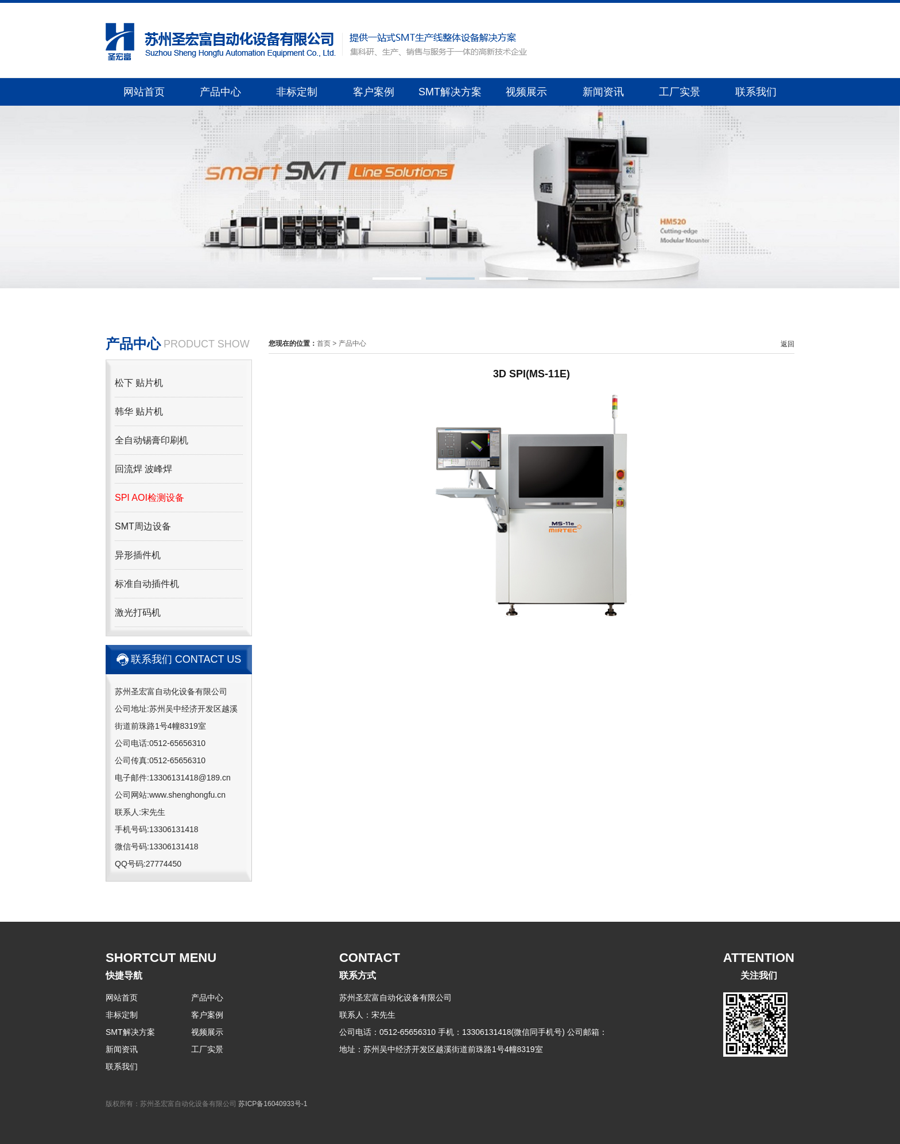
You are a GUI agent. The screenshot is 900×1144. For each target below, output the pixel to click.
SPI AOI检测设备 (149, 498)
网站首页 (144, 92)
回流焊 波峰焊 (143, 469)
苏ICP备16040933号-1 (272, 1104)
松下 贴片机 (139, 383)
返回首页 (659, 13)
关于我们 (711, 13)
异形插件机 (138, 555)
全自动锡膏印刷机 (151, 440)
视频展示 (526, 92)
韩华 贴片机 (139, 411)
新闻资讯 (603, 92)
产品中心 (220, 92)
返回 (787, 344)
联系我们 (756, 92)
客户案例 (373, 92)
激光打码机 (138, 612)
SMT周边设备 (143, 526)
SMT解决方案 (450, 92)
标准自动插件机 (147, 584)
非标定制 (296, 92)
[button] (397, 278)
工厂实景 (679, 92)
